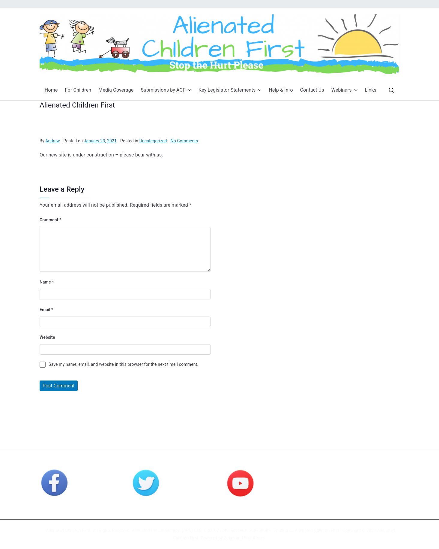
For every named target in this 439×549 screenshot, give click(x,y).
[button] (188, 90)
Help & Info (281, 90)
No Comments (184, 140)
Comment (50, 219)
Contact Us (312, 90)
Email (46, 309)
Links (371, 90)
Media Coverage (115, 90)
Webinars (344, 90)
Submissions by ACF (166, 90)
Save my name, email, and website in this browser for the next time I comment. (123, 364)
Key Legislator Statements (230, 90)
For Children (78, 90)
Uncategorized (153, 140)
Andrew (52, 140)
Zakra (229, 537)
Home (51, 90)
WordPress (254, 537)
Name (47, 282)
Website (47, 337)
